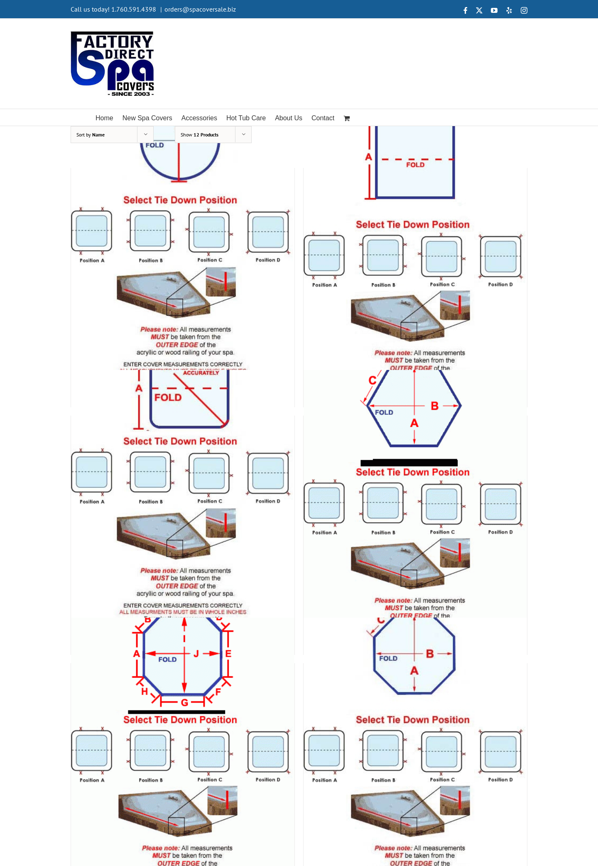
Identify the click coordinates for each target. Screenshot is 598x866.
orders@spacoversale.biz (200, 9)
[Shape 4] (415, 255)
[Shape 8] (415, 750)
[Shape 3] (182, 255)
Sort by (90, 134)
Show (199, 134)
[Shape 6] (415, 503)
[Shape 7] (182, 750)
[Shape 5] (182, 503)
